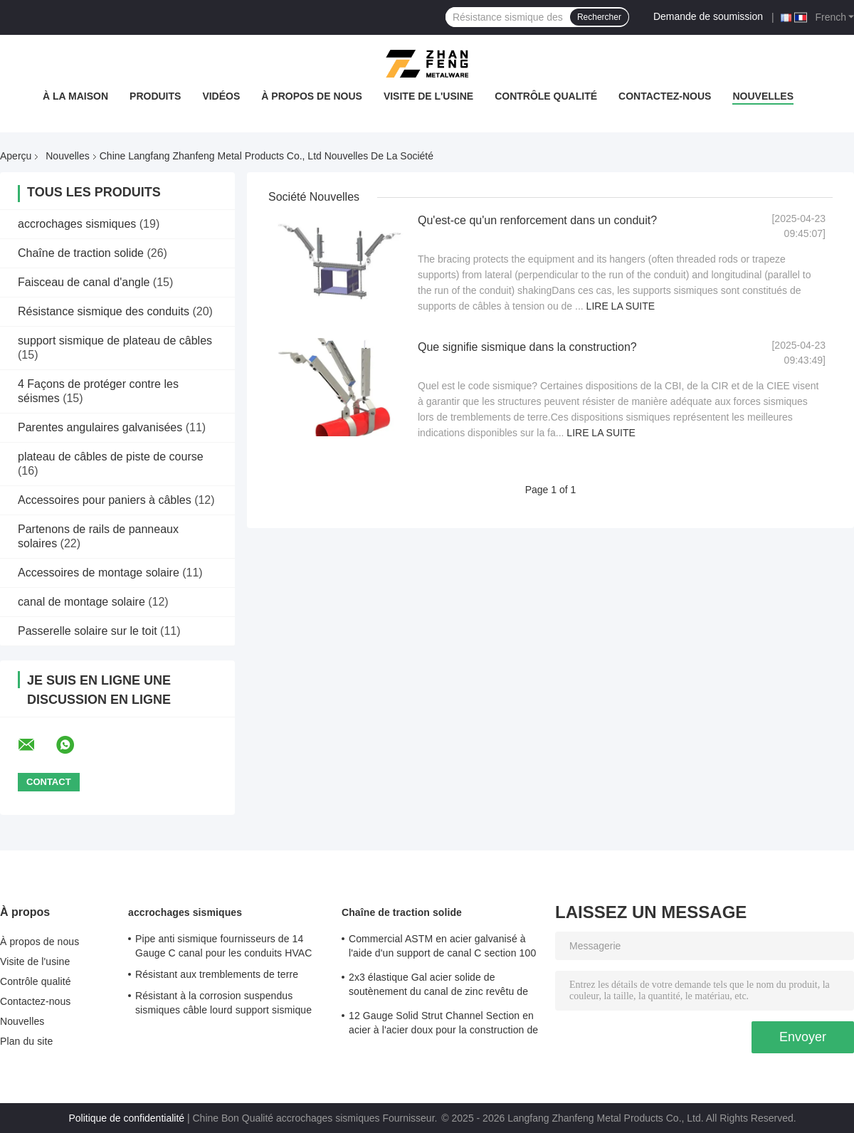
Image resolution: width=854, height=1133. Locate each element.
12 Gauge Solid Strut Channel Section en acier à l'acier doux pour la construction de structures (443, 1025)
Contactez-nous (664, 96)
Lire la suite (620, 306)
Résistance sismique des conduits (103, 311)
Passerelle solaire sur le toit (87, 631)
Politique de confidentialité (126, 1118)
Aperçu (15, 156)
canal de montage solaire (81, 602)
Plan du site (26, 1041)
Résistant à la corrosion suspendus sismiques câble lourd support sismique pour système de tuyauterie (223, 1005)
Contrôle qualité (546, 96)
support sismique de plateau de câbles (115, 340)
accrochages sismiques (77, 224)
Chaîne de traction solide (81, 253)
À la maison (75, 96)
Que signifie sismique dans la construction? (527, 347)
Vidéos (221, 96)
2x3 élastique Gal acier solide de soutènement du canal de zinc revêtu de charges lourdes (438, 986)
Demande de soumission (708, 16)
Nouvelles (763, 96)
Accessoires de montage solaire (98, 572)
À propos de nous (311, 96)
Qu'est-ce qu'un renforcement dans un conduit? (537, 220)
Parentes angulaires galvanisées (100, 427)
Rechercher (599, 17)
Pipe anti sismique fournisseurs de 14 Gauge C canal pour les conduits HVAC (223, 946)
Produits (155, 96)
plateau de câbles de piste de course (111, 456)
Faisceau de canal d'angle (83, 282)
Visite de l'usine (428, 96)
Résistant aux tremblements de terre (216, 974)
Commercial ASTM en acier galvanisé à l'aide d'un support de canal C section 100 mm (442, 948)
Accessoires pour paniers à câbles (104, 500)
